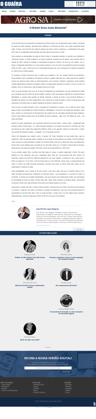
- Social (67, 392)
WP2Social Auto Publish (41, 407)
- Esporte (36, 389)
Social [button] (52, 11)
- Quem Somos (5, 385)
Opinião (43, 11)
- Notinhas (68, 389)
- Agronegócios (38, 385)
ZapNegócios (73, 11)
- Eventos (67, 387)
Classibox (85, 11)
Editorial (33, 11)
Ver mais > (48, 347)
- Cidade (35, 387)
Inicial (4, 11)
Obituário (62, 11)
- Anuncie (3, 389)
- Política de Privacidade (9, 390)
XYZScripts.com (57, 407)
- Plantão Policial (39, 392)
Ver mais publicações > (43, 225)
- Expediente (4, 387)
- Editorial (68, 385)
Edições (13, 11)
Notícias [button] (23, 11)
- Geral (35, 390)
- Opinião (67, 390)
